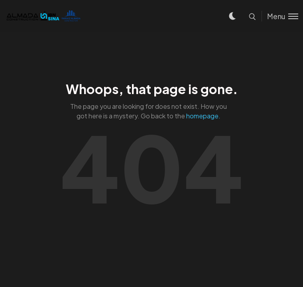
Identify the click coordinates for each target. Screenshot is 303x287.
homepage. (203, 116)
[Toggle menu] (280, 16)
